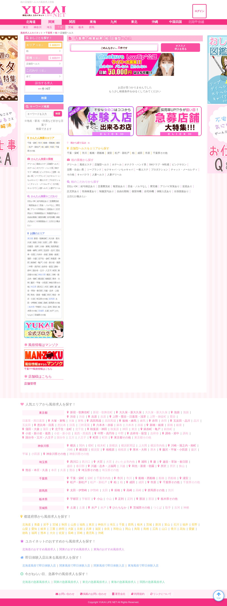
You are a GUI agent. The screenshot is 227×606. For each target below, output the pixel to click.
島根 (146, 528)
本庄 (54, 470)
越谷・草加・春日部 (175, 461)
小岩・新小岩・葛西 (51, 262)
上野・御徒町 (158, 416)
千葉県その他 (160, 153)
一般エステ (42, 180)
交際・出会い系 (75, 169)
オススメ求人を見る (181, 47)
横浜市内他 (157, 445)
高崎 (45, 303)
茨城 (149, 524)
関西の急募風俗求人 (152, 581)
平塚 (25, 453)
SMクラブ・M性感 (159, 164)
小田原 (35, 453)
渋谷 (39, 242)
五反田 (26, 424)
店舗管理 (30, 383)
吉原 (45, 242)
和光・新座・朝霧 (38, 295)
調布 (185, 433)
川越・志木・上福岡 (103, 466)
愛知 (34, 528)
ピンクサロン (45, 172)
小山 (44, 307)
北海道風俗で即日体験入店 (39, 565)
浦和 (51, 287)
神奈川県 (42, 274)
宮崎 (79, 532)
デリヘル (31, 164)
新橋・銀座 (53, 254)
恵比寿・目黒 (45, 425)
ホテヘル (31, 168)
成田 (47, 147)
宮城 (55, 524)
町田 (54, 270)
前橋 (40, 303)
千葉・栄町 (32, 143)
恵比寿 (61, 424)
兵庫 (89, 528)
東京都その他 (122, 437)
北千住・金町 (43, 258)
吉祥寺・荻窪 (47, 266)
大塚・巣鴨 (44, 246)
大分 (52, 532)
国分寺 (61, 437)
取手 (168, 507)
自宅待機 (51, 217)
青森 (37, 524)
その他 (55, 184)
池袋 (34, 242)
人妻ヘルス (42, 188)
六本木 (130, 424)
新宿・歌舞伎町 (40, 238)
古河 (177, 507)
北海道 (26, 524)
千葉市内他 (104, 478)
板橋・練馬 (32, 250)
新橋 (170, 424)
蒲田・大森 (32, 258)
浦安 (58, 143)
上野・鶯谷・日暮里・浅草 (129, 416)
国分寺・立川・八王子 (42, 270)
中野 (121, 433)
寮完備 (153, 186)
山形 (73, 524)
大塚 (71, 420)
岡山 (128, 528)
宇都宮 (38, 307)
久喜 (63, 470)
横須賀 (41, 279)
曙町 (91, 445)
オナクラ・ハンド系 (44, 168)
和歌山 (117, 528)
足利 (49, 307)
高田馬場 (54, 246)
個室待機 (42, 217)
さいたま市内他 (125, 461)
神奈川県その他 (56, 453)
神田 (125, 429)
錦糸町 (168, 429)
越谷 (70, 466)
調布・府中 (172, 433)
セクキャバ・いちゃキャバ (118, 169)
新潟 (158, 524)
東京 (134, 429)
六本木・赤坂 (41, 254)
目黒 (72, 424)
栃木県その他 (169, 498)
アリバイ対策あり (38, 209)
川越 (122, 466)
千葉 (121, 524)
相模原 (48, 279)
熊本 (43, 532)
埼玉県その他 (41, 299)
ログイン (199, 11)
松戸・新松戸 (34, 147)
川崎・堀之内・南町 (183, 445)
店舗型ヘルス (52, 164)
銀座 (179, 424)
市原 (52, 147)
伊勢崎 (94, 490)
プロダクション (159, 169)
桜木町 (101, 445)
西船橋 (172, 478)
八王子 (82, 437)
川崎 (70, 449)
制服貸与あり (52, 213)
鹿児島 (90, 532)
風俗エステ (41, 164)
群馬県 (52, 299)
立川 (71, 437)
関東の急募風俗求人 (66, 581)
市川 (40, 143)
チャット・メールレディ (41, 184)
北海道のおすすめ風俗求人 (39, 549)
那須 (55, 307)
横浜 (48, 274)
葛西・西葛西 (82, 433)
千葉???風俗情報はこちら (43, 360)
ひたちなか (120, 507)
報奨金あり (33, 205)
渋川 (171, 490)
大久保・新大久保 (130, 412)
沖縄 (100, 532)
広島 (155, 528)
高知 (182, 528)
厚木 (153, 449)
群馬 (131, 524)
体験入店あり (164, 191)
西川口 (40, 287)
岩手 (46, 524)
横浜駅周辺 (128, 445)
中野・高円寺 (34, 266)
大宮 (46, 287)
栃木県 (31, 307)
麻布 (119, 424)
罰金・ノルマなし (47, 205)
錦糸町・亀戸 (36, 262)
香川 (173, 528)
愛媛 (191, 528)
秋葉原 (115, 429)
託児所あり (73, 191)
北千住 (79, 429)
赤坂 (140, 424)
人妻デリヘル (54, 188)
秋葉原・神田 (98, 429)
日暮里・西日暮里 (33, 420)
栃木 (140, 524)
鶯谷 (172, 416)
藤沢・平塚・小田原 (39, 282)
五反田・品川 (49, 250)
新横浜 (113, 445)
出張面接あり (41, 221)
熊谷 (72, 470)
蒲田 (45, 429)
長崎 (70, 532)
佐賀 (61, 532)
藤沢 (194, 449)
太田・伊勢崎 (78, 490)
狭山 (182, 466)
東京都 (30, 238)
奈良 (107, 528)
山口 (164, 528)
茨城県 (41, 311)
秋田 (64, 524)
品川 (196, 420)
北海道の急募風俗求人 (36, 581)
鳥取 (137, 528)
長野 (194, 524)
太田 (105, 490)
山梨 (25, 528)
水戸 (52, 311)
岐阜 (43, 528)
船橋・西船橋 (49, 143)
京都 (79, 528)
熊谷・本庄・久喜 (36, 470)
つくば (157, 507)
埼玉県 (33, 287)
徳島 (25, 532)
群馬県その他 (54, 303)
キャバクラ (32, 188)
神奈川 (102, 524)
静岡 (61, 528)
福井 (185, 524)
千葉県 (43, 478)
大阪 (70, 528)
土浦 (46, 311)
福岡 (34, 532)
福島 (82, 524)
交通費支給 (54, 201)
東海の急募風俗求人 (123, 581)
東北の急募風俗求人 (95, 581)
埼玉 (112, 524)
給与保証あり (42, 201)
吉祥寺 (154, 433)
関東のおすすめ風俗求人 (74, 549)
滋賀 (98, 528)
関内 (82, 445)
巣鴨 (80, 420)
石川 (176, 524)
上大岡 (143, 445)
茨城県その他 (40, 315)
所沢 (49, 295)
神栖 (186, 507)
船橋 (161, 478)
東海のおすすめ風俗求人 (109, 549)
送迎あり (51, 209)
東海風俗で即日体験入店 (143, 565)
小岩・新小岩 (62, 433)
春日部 (80, 466)
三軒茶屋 (84, 424)
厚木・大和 (140, 449)
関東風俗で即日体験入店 (74, 565)
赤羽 (40, 250)
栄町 (90, 478)
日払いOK (31, 201)
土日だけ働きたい (76, 196)
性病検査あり (40, 213)
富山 (167, 524)
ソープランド (40, 176)
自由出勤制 (32, 217)
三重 (52, 528)
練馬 (143, 420)
